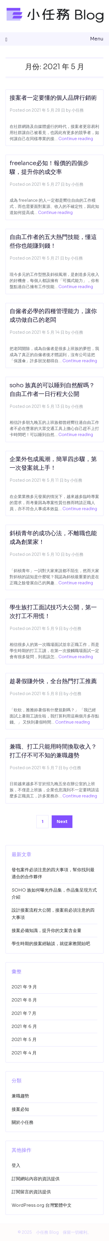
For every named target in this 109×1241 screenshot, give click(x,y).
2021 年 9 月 (24, 987)
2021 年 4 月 (24, 1053)
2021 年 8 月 (24, 1000)
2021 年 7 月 (24, 1013)
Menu (96, 39)
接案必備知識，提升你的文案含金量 (46, 930)
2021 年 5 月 (24, 1039)
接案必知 (20, 1109)
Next (62, 821)
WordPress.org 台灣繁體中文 (42, 1205)
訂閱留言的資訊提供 (31, 1191)
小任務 (78, 110)
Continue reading (75, 138)
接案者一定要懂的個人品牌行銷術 (53, 97)
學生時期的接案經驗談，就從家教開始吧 (51, 943)
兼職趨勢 (20, 1096)
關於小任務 (22, 1122)
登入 (16, 1165)
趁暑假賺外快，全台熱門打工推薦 (53, 681)
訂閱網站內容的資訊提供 (36, 1178)
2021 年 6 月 (24, 1026)
